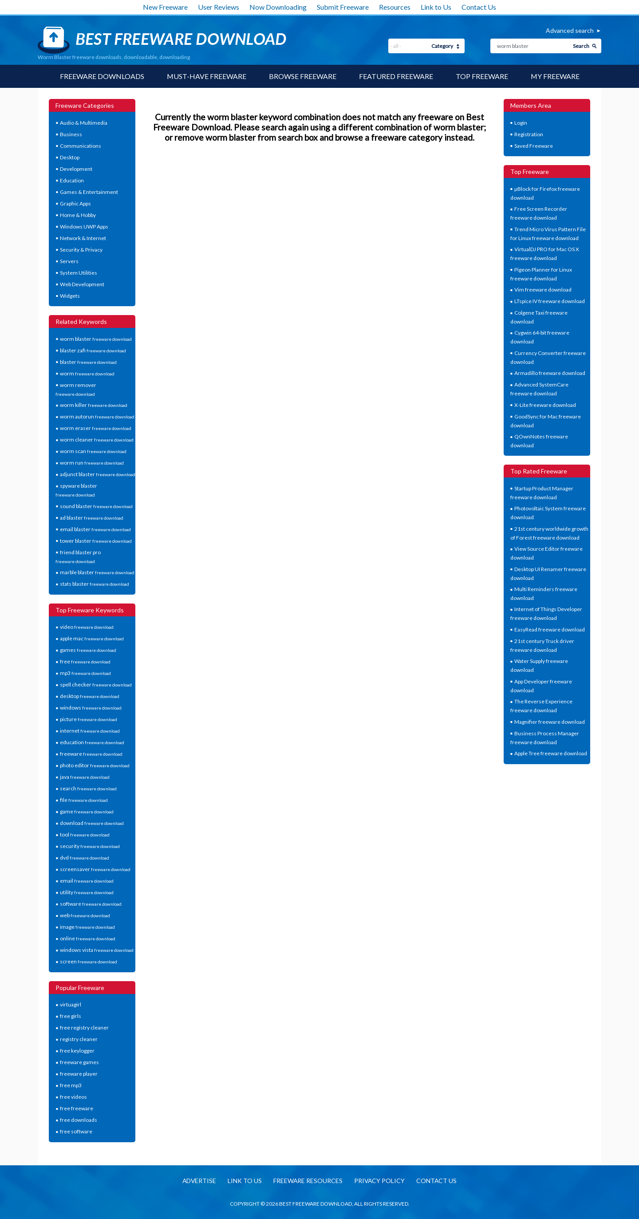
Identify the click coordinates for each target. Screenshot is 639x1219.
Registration (528, 134)
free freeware (76, 1108)
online (87, 938)
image (87, 926)
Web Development (82, 284)
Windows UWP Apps (84, 226)
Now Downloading (278, 7)
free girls (70, 1016)
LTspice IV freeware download (549, 301)
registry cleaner (79, 1039)
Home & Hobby (78, 215)
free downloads (78, 1119)
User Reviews (218, 7)
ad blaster (91, 517)
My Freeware (555, 76)
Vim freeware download (543, 289)
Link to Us (436, 7)
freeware (91, 753)
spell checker (96, 684)
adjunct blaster (97, 474)
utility (87, 892)
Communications (80, 145)
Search (581, 46)
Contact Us (479, 7)
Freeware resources (308, 1181)
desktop (89, 696)
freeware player (79, 1073)
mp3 (85, 673)
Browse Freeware (302, 76)
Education (72, 180)
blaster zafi (93, 350)
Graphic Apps (75, 203)
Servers (69, 261)
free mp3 (71, 1085)
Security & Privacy (81, 249)
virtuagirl (70, 1004)
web (85, 915)
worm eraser (95, 428)
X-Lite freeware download (545, 405)
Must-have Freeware (206, 76)
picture (88, 719)
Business (71, 134)
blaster (88, 362)
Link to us (244, 1181)
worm (87, 373)
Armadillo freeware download (549, 373)
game (87, 811)
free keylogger (77, 1050)
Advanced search (570, 30)
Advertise (198, 1181)
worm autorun (97, 416)
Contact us (437, 1181)
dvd (84, 857)
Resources (394, 7)
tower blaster (96, 540)
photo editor (95, 765)
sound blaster (96, 506)
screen (88, 961)
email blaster (95, 529)
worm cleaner (97, 439)
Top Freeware (482, 76)
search (88, 788)
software (91, 903)
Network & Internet (83, 238)
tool (85, 834)
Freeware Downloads (101, 76)
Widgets (70, 295)
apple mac (92, 638)
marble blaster (97, 572)
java (85, 776)
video (87, 626)
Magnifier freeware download (549, 721)
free (85, 661)
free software (76, 1131)
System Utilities (78, 272)
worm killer (93, 405)
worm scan (93, 451)
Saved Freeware (533, 145)
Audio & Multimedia (83, 122)
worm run (92, 462)
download (92, 823)
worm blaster (96, 338)
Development (76, 169)
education (92, 742)
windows (91, 707)
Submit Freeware (343, 7)
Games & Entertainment (89, 192)
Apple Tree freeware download (550, 753)
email (87, 880)
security (90, 846)
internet (90, 730)
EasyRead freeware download (549, 629)
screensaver (95, 869)
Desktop (69, 157)
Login (520, 122)
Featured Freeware (396, 76)
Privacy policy (380, 1181)
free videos (73, 1096)
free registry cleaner (84, 1027)
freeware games (79, 1062)
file (84, 800)
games (88, 650)
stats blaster (94, 583)
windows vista (97, 950)
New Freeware (165, 7)
